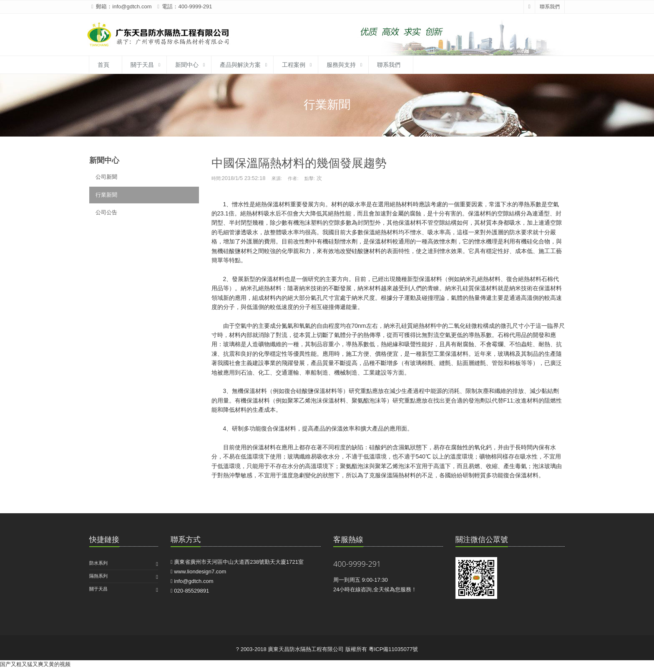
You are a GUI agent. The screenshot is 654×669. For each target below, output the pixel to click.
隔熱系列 (98, 575)
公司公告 (106, 212)
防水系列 (98, 562)
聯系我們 (550, 7)
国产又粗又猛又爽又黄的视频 (35, 664)
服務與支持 (341, 64)
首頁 (103, 64)
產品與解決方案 (240, 64)
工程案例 (293, 64)
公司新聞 (106, 177)
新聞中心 (187, 64)
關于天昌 (142, 64)
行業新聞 (106, 195)
